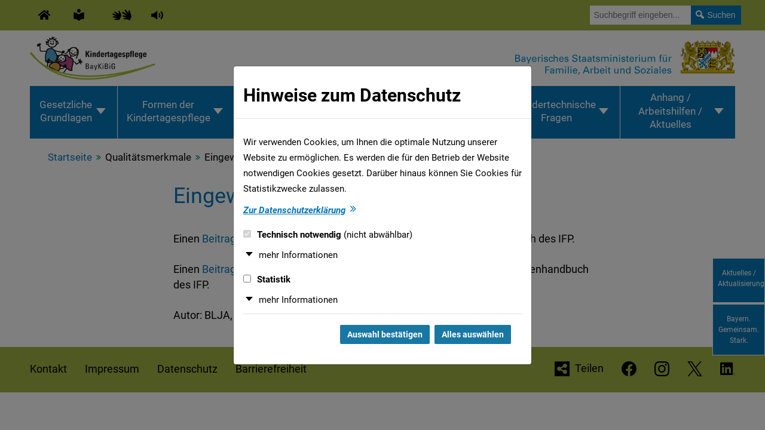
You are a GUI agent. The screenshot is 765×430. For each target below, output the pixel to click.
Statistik (266, 279)
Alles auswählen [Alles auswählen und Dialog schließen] (473, 334)
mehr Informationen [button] (298, 255)
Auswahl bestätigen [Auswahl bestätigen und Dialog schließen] (385, 334)
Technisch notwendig (327, 234)
